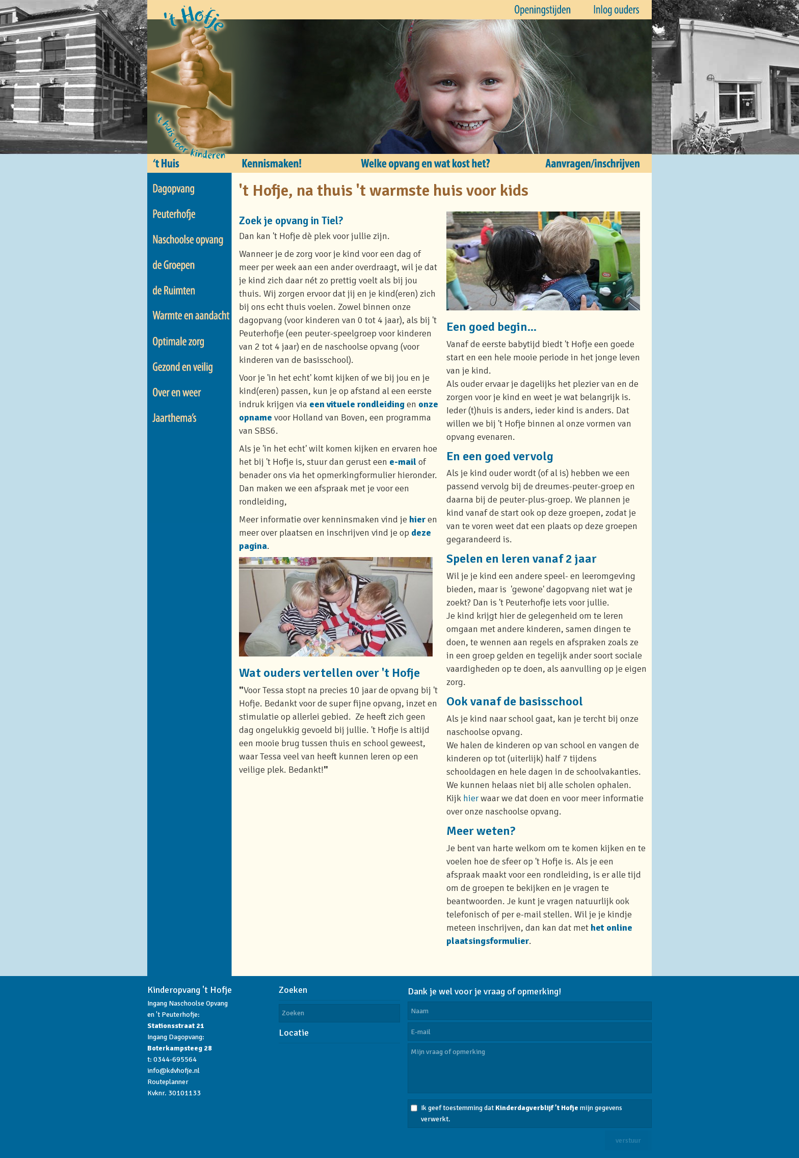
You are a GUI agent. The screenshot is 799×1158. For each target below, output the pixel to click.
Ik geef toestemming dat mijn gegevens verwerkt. (521, 1113)
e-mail (402, 461)
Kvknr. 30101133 (174, 1093)
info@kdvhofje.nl (173, 1070)
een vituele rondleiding (357, 404)
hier (417, 519)
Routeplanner (168, 1081)
